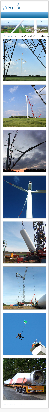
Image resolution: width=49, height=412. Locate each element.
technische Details (21, 404)
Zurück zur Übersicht (9, 404)
